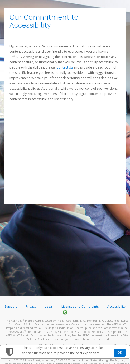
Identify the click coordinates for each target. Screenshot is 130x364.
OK (119, 352)
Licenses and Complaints (80, 306)
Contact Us (65, 67)
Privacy (31, 306)
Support (11, 306)
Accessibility (116, 306)
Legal (49, 306)
